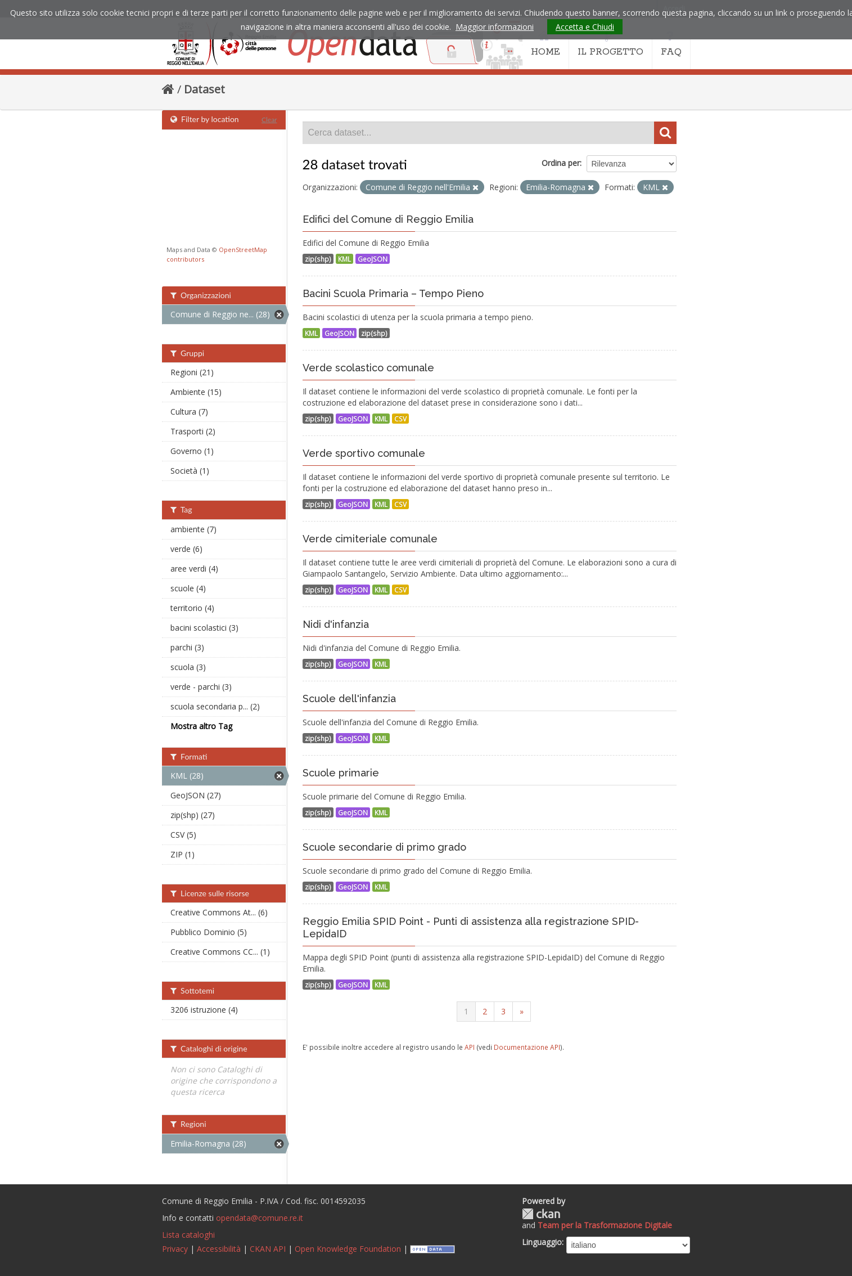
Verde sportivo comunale (364, 453)
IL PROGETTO (610, 43)
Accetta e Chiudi (585, 26)
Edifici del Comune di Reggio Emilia (388, 219)
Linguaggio (542, 1242)
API (470, 1047)
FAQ (671, 43)
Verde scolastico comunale (368, 368)
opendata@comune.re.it (259, 1217)
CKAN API (268, 1248)
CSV (400, 418)
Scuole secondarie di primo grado (384, 847)
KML (344, 258)
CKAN (541, 1214)
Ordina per (561, 163)
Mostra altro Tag (201, 726)
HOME (545, 43)
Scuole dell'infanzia (349, 698)
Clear (269, 119)
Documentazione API (527, 1047)
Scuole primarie (341, 773)
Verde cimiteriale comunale (370, 539)
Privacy (175, 1248)
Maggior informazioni (495, 26)
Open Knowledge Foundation (348, 1248)
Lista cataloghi (188, 1234)
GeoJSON (372, 258)
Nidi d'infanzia (336, 624)
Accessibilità (219, 1248)
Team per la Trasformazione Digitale (605, 1225)
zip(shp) (318, 258)
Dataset (204, 89)
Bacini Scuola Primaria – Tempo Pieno (393, 293)
